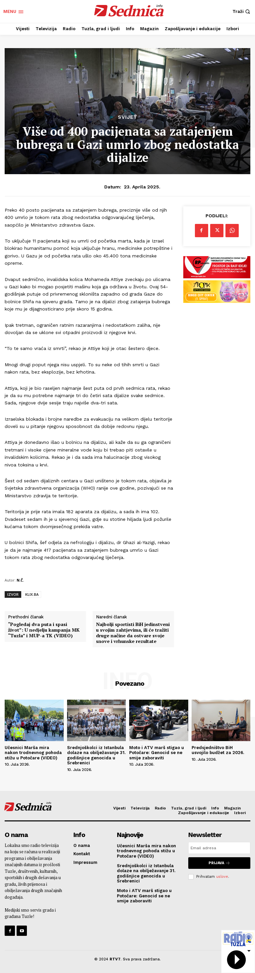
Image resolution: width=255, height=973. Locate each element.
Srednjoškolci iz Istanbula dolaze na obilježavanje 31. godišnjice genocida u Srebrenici (96, 755)
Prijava (219, 863)
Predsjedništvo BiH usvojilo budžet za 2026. (218, 750)
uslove (222, 876)
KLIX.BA (32, 594)
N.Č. (20, 580)
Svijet (127, 117)
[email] (219, 848)
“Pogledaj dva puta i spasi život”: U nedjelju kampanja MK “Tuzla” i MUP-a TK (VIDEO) (44, 630)
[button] (242, 11)
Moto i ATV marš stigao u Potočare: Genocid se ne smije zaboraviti (156, 752)
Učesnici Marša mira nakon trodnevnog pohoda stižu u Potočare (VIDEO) (33, 752)
